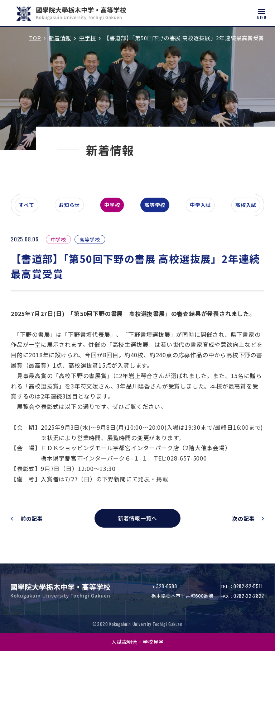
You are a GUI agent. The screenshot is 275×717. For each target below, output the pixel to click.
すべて (37, 249)
